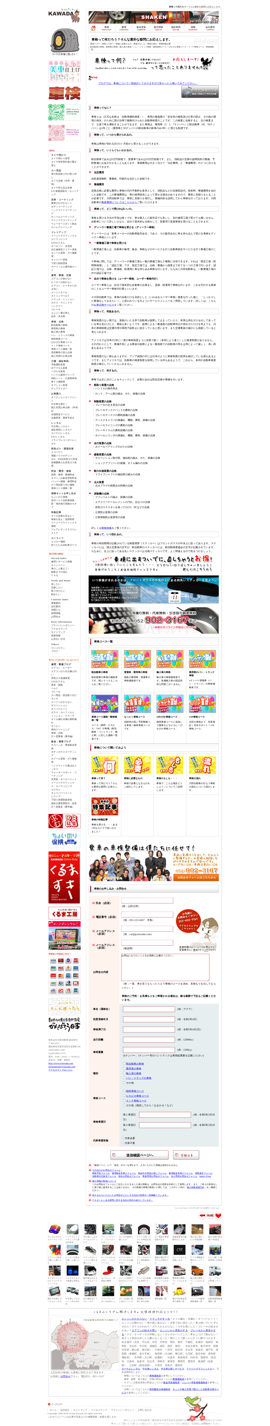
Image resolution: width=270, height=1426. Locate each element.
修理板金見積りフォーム (124, 1173)
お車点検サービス (104, 304)
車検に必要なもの (123, 44)
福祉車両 (175, 27)
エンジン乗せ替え (60, 313)
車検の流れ (152, 44)
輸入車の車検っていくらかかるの (197, 1281)
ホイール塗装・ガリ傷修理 (64, 760)
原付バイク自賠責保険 (62, 500)
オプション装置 (59, 385)
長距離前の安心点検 (61, 352)
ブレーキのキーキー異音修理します (144, 1260)
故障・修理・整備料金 (62, 474)
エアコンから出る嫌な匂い (64, 673)
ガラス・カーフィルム (62, 712)
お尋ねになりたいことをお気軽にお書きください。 (165, 967)
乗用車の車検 (112, 47)
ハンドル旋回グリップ (62, 375)
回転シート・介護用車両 (64, 378)
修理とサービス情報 (61, 561)
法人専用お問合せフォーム (184, 1176)
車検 (106, 27)
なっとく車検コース (134, 717)
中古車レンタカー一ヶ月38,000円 (72, 1301)
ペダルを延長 (58, 371)
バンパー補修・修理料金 (64, 481)
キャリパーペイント (61, 793)
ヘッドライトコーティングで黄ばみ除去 (72, 1239)
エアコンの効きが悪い (144, 1330)
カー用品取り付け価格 (62, 485)
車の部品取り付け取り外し (64, 176)
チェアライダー (59, 388)
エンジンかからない (61, 702)
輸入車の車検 (125, 47)
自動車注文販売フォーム (104, 1176)
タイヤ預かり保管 (60, 158)
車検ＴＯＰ (95, 44)
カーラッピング (59, 239)
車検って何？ (108, 44)
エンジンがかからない (134, 1318)
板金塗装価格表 (171, 1382)
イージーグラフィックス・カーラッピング (62, 784)
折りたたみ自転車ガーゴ (64, 545)
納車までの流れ (59, 572)
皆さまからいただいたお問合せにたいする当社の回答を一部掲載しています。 (130, 1195)
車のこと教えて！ (60, 568)
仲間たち (55, 610)
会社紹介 (65, 1410)
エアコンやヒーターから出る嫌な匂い (126, 1260)
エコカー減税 (58, 541)
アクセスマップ (59, 629)
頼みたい (55, 594)
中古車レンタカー (60, 426)
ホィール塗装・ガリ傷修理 (64, 255)
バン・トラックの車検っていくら (215, 1281)
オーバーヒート (59, 709)
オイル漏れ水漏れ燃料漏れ (64, 721)
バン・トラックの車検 (139, 1078)
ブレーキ (55, 309)
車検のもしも (139, 44)
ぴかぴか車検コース (177, 47)
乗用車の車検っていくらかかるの (179, 1281)
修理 (124, 27)
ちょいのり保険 (59, 497)
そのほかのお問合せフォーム (106, 1170)
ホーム (53, 1410)
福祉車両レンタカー (61, 430)
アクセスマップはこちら (61, 1070)
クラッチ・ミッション (62, 299)
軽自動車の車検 (97, 47)
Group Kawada (76, 1413)
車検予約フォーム (101, 1173)
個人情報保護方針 (195, 1187)
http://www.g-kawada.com (61, 1063)
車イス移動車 (58, 382)
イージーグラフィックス (64, 236)
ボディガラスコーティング (64, 754)
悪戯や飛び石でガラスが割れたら (162, 1260)
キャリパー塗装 (59, 260)
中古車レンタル (150, 1369)
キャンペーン (58, 565)
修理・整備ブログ (61, 664)
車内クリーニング (60, 729)
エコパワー (57, 452)
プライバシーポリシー (62, 625)
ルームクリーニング (61, 227)
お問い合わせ (145, 1410)
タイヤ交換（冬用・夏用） (62, 182)
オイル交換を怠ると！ (62, 516)
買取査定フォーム (204, 1173)
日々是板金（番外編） (62, 807)
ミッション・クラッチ (62, 716)
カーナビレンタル (60, 433)
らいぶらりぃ (58, 648)
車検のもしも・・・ (166, 778)
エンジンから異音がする (174, 1330)
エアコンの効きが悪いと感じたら (55, 1260)
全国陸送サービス (60, 414)
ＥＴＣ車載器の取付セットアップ (197, 1260)
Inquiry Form (205, 1176)
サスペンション (59, 705)
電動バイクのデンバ (61, 455)
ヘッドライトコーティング (64, 212)
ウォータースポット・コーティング (64, 774)
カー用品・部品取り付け (64, 695)
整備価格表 (178, 1379)
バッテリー (57, 306)
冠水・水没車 (58, 316)
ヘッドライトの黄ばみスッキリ (64, 767)
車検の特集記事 (99, 819)
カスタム (55, 789)
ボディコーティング (61, 206)
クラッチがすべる (160, 1318)
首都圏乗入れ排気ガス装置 (64, 464)
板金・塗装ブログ (61, 741)
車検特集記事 (165, 44)
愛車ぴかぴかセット (61, 203)
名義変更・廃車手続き (62, 418)
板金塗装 (141, 27)
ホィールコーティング (62, 217)
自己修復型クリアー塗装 (64, 249)
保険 (193, 27)
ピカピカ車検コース (137, 1095)
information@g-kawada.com (62, 1066)
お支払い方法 (58, 639)
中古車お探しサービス (172, 1369)
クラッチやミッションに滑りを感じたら (90, 1260)
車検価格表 (155, 1376)
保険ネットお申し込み (63, 493)
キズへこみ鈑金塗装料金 (64, 478)
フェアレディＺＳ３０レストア (64, 531)
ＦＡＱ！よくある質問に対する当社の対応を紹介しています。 (122, 1200)
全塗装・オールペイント (64, 779)
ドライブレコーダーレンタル (64, 442)
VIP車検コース (197, 717)
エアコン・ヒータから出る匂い (64, 287)
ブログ (54, 651)
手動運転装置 (58, 364)
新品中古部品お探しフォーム (152, 1173)
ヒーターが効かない (61, 282)
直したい (55, 584)
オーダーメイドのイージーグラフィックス (55, 1281)
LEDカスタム (58, 243)
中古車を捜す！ (59, 404)
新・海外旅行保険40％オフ (64, 505)
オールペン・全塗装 (61, 246)
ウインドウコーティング (64, 220)
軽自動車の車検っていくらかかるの (162, 1281)
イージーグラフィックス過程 (64, 524)
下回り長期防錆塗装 (61, 800)
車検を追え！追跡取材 (62, 519)
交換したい (57, 587)
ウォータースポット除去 (64, 224)
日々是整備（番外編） (62, 736)
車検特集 (106, 527)
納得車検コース (160, 47)
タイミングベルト (60, 296)
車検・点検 (57, 733)
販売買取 (158, 27)
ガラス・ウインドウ (61, 303)
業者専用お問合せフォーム (155, 1176)
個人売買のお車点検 (61, 356)
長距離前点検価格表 (159, 1389)
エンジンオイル (59, 292)
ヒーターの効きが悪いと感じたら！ (72, 1260)
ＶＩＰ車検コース (196, 47)
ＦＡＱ (54, 575)
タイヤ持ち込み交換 (61, 188)
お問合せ (55, 616)
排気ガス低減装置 (60, 678)
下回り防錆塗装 (59, 263)
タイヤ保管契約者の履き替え (64, 164)
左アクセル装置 (59, 368)
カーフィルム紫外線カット (64, 268)
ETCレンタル (58, 437)
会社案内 (210, 27)
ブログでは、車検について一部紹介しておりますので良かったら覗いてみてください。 (147, 83)
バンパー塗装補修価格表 (194, 1382)
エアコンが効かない (61, 278)
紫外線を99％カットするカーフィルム (90, 1281)
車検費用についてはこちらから (119, 202)
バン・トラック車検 (142, 47)
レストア (55, 796)
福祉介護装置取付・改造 (64, 803)
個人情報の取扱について (104, 1181)
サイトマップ (58, 632)
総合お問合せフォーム (129, 1176)
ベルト (54, 688)
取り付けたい (58, 591)
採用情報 (55, 613)
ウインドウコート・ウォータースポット (108, 1239)
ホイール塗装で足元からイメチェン (126, 1281)
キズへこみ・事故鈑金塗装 (64, 747)
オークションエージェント (64, 399)
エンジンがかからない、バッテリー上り (108, 1260)
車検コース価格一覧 (61, 349)
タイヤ (54, 698)
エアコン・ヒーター (61, 668)
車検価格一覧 (161, 1299)
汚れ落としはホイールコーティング (90, 1239)
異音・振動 (57, 685)
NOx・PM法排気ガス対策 (64, 459)
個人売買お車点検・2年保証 (64, 409)
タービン (55, 726)
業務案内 (55, 603)
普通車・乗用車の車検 (135, 672)
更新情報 (55, 635)
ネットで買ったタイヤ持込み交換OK (144, 1239)
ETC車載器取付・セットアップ (65, 193)
